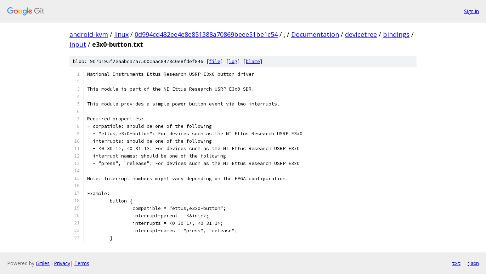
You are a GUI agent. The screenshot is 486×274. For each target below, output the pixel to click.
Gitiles (43, 263)
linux (121, 34)
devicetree (361, 34)
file (214, 61)
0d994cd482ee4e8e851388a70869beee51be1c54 (206, 34)
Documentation (315, 34)
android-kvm (88, 34)
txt (456, 263)
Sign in (471, 11)
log (233, 61)
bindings (396, 34)
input (77, 44)
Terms (81, 263)
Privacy (62, 263)
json (473, 263)
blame (253, 61)
